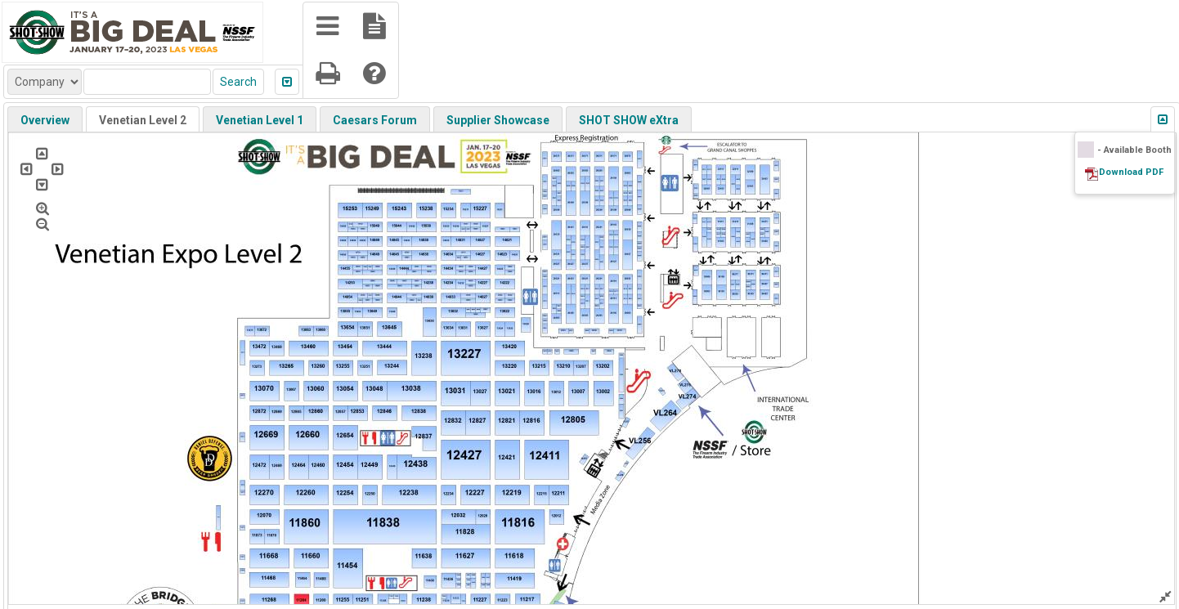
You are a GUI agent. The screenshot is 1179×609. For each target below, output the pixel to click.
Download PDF (1131, 172)
